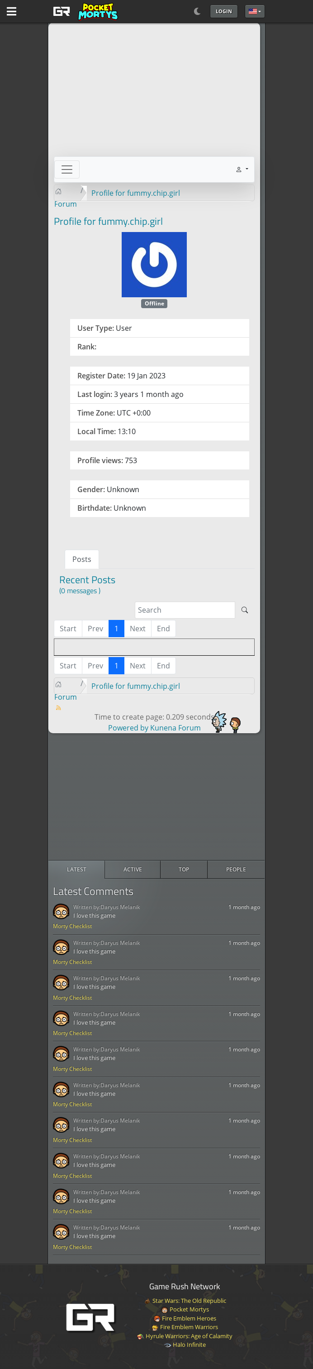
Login (224, 11)
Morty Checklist (72, 926)
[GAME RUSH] (84, 11)
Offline (154, 303)
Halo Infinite (185, 1344)
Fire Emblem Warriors (185, 1327)
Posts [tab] (81, 559)
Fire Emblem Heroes (184, 1318)
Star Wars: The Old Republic (185, 1300)
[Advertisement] (156, 796)
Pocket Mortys (185, 1309)
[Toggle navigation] (67, 169)
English (253, 11)
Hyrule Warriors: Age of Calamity (184, 1336)
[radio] (76, 869)
